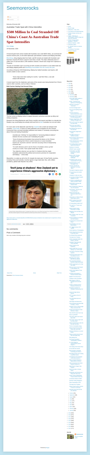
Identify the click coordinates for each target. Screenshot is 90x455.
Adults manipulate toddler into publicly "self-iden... (75, 240)
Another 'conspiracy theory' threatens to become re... (75, 285)
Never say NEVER (73, 314)
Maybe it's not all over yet (75, 276)
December (72, 94)
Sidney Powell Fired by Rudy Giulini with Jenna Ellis (75, 328)
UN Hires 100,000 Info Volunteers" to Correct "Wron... (74, 167)
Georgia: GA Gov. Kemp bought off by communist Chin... (76, 307)
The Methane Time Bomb (73, 49)
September (72, 395)
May (71, 402)
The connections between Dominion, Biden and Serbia (76, 261)
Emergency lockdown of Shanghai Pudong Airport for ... (76, 289)
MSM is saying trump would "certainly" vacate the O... (75, 201)
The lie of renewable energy (75, 326)
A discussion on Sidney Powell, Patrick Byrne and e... (76, 197)
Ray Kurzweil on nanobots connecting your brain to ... (75, 351)
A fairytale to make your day (75, 175)
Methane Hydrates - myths (74, 43)
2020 (69, 93)
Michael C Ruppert (72, 50)
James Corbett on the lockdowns (74, 246)
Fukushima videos (72, 44)
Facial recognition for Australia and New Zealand (76, 218)
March (71, 406)
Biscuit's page (71, 28)
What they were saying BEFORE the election (74, 258)
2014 (69, 422)
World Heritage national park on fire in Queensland (76, 138)
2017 (69, 416)
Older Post (59, 273)
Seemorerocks (23, 8)
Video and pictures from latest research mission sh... (75, 363)
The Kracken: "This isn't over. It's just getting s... (75, 190)
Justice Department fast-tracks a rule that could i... (76, 233)
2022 (69, 89)
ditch (41, 122)
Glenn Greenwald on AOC (75, 382)
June (71, 400)
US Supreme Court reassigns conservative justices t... (75, 357)
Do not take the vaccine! (74, 348)
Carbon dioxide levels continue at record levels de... (76, 141)
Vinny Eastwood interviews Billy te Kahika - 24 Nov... (76, 304)
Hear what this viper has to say (76, 312)
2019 (69, 413)
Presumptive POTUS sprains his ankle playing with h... (75, 116)
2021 (69, 91)
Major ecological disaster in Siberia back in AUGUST (75, 360)
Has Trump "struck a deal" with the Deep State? (76, 320)
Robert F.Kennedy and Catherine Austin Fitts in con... (75, 194)
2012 (69, 426)
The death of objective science (76, 170)
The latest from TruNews (74, 237)
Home (34, 273)
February (72, 408)
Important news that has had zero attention (75, 390)
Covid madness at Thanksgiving (76, 230)
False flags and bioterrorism (75, 301)
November (72, 96)
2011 (69, 428)
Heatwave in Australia (74, 147)
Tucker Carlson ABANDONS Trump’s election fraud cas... (76, 376)
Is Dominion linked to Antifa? (75, 378)
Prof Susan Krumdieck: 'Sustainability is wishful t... (75, 340)
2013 (69, 424)
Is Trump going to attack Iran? (75, 203)
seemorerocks (79, 434)
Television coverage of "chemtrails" (74, 105)
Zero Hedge (10, 46)
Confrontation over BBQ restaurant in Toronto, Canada (74, 152)
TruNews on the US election (75, 278)
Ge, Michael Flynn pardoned (75, 235)
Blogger (47, 447)
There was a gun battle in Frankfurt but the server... (75, 126)
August (71, 397)
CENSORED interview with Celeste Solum (75, 184)
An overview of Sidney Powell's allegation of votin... (76, 178)
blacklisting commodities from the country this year (40, 67)
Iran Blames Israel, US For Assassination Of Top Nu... (75, 160)
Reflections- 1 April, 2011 (73, 29)
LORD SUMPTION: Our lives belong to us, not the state (75, 249)
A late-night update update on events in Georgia (75, 99)
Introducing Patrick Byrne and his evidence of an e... (75, 255)
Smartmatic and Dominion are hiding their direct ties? (75, 373)
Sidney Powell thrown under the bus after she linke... (76, 323)
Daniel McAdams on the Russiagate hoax (74, 163)
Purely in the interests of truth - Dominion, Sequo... (76, 310)
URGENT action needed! (74, 149)
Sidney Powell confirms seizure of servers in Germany (76, 387)
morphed (36, 127)
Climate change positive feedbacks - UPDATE (73, 40)
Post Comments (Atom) (18, 275)
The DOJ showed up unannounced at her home (75, 113)
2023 (69, 87)
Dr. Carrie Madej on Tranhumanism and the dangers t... (75, 343)
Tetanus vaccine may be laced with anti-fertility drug (76, 335)
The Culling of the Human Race (76, 346)
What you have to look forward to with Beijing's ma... (76, 268)
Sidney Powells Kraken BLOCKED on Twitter (74, 209)
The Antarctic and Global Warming (75, 31)
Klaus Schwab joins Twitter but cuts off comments (76, 187)
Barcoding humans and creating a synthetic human (76, 354)
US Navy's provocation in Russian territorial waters (75, 274)
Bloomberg (10, 58)
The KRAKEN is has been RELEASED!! (75, 224)
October (71, 393)
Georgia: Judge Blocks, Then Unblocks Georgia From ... (75, 120)
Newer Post (9, 273)
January (71, 410)
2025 (69, 83)
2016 (69, 418)
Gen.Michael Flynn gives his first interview (75, 129)
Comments (11, 19)
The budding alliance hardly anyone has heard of (75, 144)
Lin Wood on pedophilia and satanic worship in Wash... (75, 181)
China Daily (16, 128)
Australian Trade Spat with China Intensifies (75, 243)
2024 (69, 85)
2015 (69, 420)
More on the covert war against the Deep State (76, 123)
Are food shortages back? (75, 107)
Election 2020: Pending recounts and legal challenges (74, 156)
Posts (9, 17)
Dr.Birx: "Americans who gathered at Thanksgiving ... (76, 102)
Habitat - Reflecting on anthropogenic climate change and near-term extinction (75, 37)
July (71, 398)
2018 (69, 414)
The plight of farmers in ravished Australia (74, 135)
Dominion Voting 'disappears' (75, 380)
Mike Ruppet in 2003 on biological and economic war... (75, 281)
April (71, 404)
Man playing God (73, 337)
